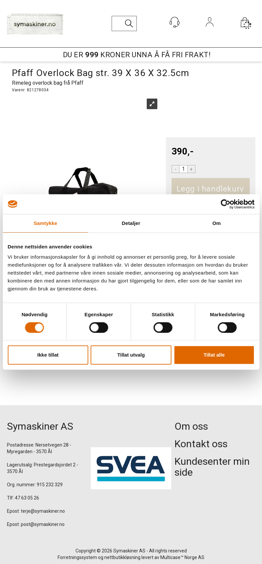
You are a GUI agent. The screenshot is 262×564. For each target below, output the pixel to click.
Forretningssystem (77, 557)
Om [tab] (216, 223)
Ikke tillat (48, 355)
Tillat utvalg (131, 355)
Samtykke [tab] (45, 223)
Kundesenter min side (212, 467)
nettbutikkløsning (122, 557)
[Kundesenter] (174, 22)
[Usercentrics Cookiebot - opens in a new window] (225, 204)
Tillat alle (214, 355)
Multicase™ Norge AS (182, 557)
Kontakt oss (201, 444)
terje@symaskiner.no (43, 511)
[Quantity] (183, 169)
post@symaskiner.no (43, 524)
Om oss (191, 426)
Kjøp (247, 189)
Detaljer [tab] (131, 223)
